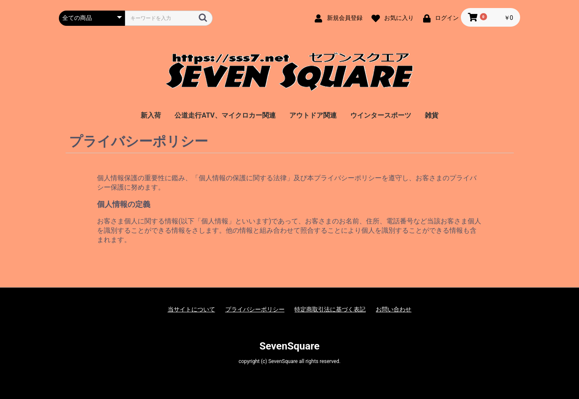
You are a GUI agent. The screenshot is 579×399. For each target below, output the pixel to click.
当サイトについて (191, 309)
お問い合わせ (393, 309)
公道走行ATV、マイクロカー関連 (225, 115)
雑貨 (431, 115)
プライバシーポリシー (255, 309)
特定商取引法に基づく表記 (330, 309)
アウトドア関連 (313, 115)
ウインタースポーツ (380, 115)
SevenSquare (289, 346)
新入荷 (151, 115)
